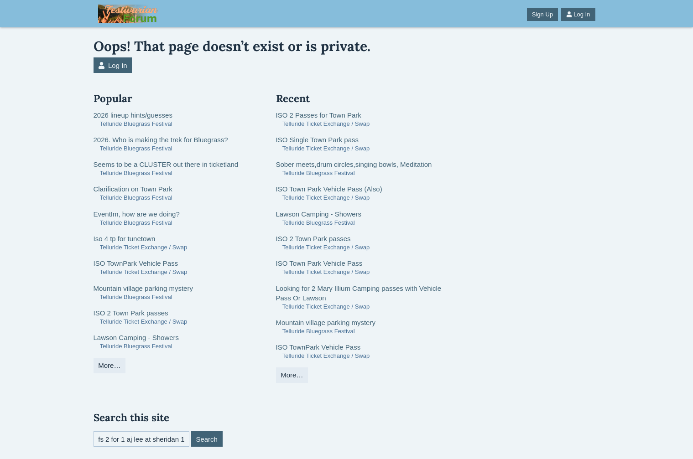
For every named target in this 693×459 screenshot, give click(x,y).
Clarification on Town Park (133, 189)
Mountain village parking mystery (143, 288)
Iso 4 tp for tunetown (125, 238)
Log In (578, 14)
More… (109, 365)
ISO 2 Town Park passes (131, 313)
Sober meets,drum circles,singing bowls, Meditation (354, 164)
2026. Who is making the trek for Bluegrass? (161, 140)
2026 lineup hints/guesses (133, 115)
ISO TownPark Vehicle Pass (136, 263)
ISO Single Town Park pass (317, 140)
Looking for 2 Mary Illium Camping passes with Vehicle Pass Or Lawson (359, 293)
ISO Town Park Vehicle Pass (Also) (329, 189)
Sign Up (542, 14)
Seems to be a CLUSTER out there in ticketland (166, 164)
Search (207, 439)
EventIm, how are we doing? (137, 214)
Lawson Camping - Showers (136, 337)
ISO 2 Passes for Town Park (318, 115)
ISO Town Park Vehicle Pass (319, 263)
